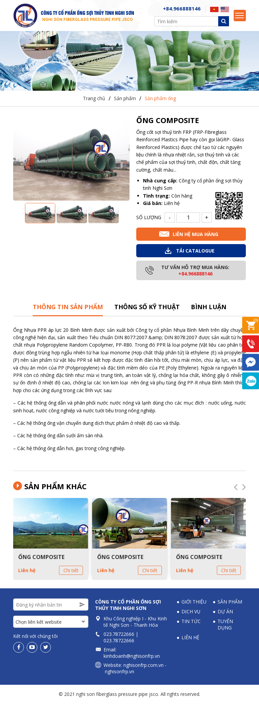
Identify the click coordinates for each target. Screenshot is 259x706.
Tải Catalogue (195, 253)
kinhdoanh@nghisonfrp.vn (132, 658)
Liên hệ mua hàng (195, 237)
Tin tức (191, 624)
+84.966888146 (182, 10)
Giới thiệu (193, 604)
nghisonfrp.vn (119, 674)
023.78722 (115, 637)
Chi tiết (71, 573)
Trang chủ (94, 101)
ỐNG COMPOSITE (41, 559)
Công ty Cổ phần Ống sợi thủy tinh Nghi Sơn (128, 607)
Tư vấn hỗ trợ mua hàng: (195, 273)
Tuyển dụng (225, 627)
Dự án (225, 614)
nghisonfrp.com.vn (143, 668)
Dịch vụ (190, 614)
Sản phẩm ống (160, 101)
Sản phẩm (125, 101)
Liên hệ (26, 573)
